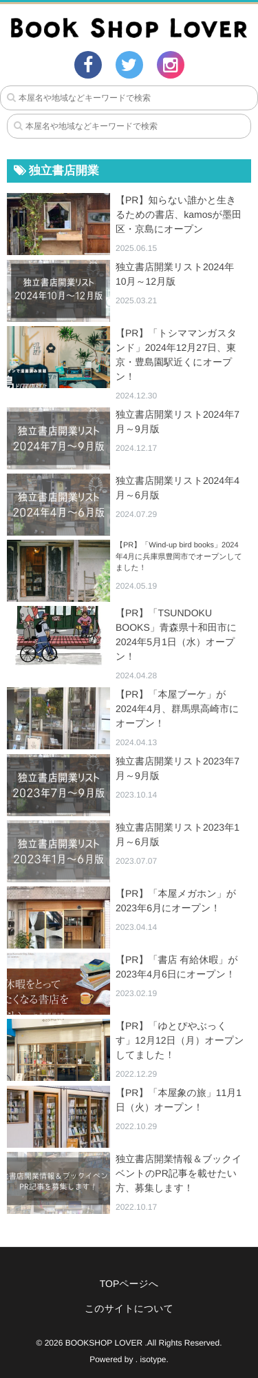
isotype (153, 1359)
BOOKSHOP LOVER (103, 1343)
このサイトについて (129, 1308)
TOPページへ (129, 1283)
